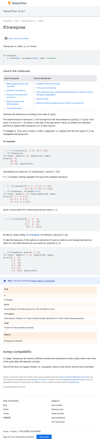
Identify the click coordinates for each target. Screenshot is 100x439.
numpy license (73, 382)
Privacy (14, 431)
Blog (5, 405)
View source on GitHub (17, 38)
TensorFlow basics (14, 108)
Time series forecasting (46, 88)
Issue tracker (57, 405)
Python (41, 21)
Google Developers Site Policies (73, 380)
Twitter (6, 414)
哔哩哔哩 (6, 418)
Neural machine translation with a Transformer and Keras (59, 103)
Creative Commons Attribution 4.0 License (73, 377)
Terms (5, 431)
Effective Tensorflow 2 (16, 90)
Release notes (57, 409)
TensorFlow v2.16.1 (14, 11)
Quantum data (42, 99)
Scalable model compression (48, 84)
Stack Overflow (58, 414)
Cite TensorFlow (58, 422)
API (16, 21)
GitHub (6, 409)
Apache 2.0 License (38, 380)
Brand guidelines (58, 418)
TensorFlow (7, 21)
